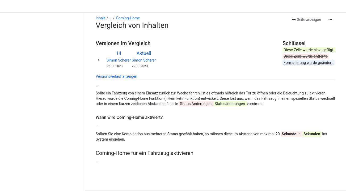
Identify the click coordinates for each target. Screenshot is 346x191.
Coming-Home (43, 5)
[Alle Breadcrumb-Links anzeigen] (25, 5)
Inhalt (15, 5)
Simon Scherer (34, 47)
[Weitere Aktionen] (330, 7)
